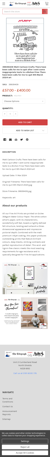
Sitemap (6, 419)
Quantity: (7, 108)
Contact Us (7, 406)
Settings (25, 441)
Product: (11, 95)
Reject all (25, 447)
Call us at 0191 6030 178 (25, 373)
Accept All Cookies (25, 452)
